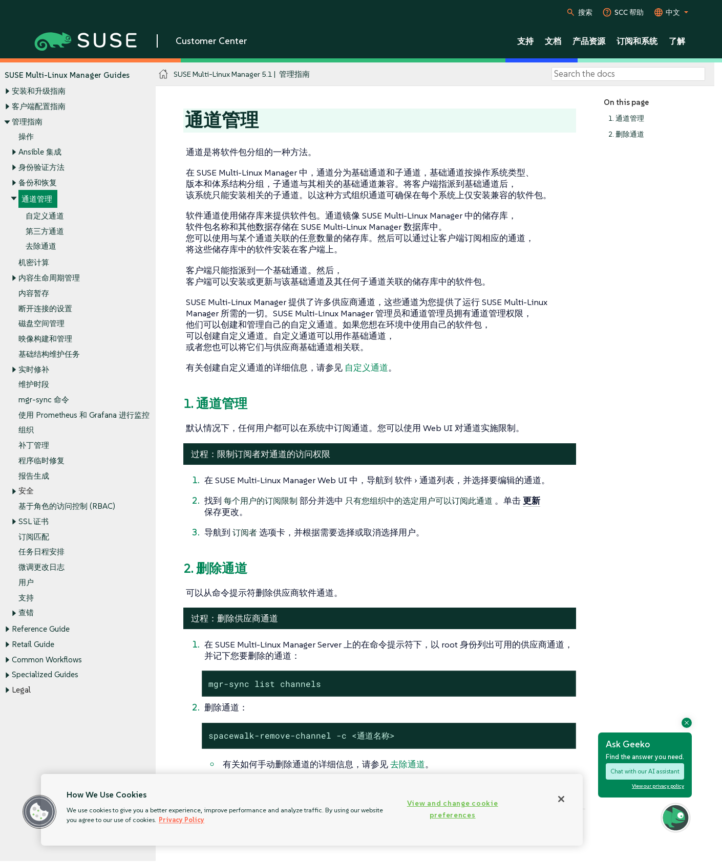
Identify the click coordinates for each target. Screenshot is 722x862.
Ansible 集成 (39, 152)
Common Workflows (47, 659)
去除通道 (41, 246)
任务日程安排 (41, 552)
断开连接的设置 (45, 308)
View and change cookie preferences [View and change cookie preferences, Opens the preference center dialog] (452, 809)
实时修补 (33, 369)
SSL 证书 (33, 521)
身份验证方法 (41, 167)
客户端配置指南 (39, 106)
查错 (26, 613)
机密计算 (33, 263)
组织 (26, 430)
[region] (312, 810)
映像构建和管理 (45, 338)
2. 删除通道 (626, 134)
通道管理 (37, 199)
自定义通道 (45, 216)
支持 (26, 597)
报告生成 (33, 476)
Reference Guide (41, 629)
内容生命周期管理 (49, 278)
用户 (26, 582)
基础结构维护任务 (49, 354)
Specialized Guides (45, 675)
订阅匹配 (33, 537)
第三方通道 (45, 231)
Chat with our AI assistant (644, 771)
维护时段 (33, 385)
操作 (26, 137)
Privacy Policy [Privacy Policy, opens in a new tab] (181, 819)
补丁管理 (33, 445)
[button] (39, 811)
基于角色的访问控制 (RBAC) (66, 506)
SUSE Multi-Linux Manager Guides (67, 75)
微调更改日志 (41, 567)
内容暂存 (33, 293)
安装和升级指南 (39, 91)
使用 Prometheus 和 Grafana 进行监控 (84, 415)
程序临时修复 (41, 460)
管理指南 (27, 121)
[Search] (628, 74)
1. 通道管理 (626, 118)
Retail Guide (33, 644)
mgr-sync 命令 (43, 399)
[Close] (561, 799)
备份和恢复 (37, 182)
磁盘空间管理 (41, 324)
